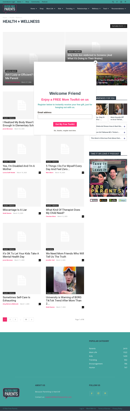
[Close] (95, 62)
